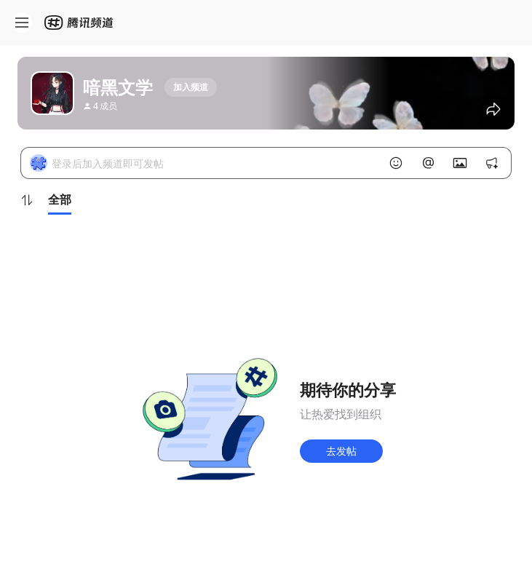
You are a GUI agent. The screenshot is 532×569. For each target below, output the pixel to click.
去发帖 (341, 451)
